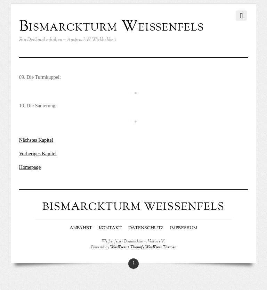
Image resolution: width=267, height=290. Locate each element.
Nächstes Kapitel (36, 140)
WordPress (118, 247)
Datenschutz (145, 228)
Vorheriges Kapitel (38, 153)
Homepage (30, 167)
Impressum (183, 228)
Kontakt (110, 228)
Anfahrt (81, 228)
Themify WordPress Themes (153, 247)
